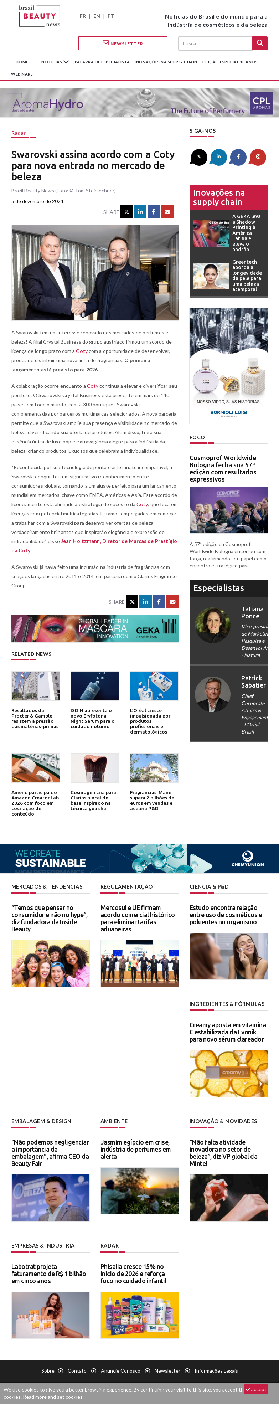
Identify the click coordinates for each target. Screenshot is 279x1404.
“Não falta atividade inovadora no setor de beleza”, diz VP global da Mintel (224, 1152)
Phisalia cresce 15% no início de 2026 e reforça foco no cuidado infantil (133, 1273)
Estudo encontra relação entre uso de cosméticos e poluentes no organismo (226, 914)
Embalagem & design (41, 1121)
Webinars (22, 74)
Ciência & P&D (209, 887)
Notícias (52, 62)
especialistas (218, 587)
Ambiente (114, 1121)
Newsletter (123, 43)
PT (111, 16)
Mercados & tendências (47, 887)
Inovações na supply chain (166, 62)
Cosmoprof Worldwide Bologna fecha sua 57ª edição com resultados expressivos (223, 468)
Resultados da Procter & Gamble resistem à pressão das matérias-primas (34, 718)
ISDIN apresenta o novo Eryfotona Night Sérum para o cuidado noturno (95, 718)
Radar (18, 133)
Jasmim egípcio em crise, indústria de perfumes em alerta (135, 1148)
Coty (81, 351)
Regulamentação (126, 887)
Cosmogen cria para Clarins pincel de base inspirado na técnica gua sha (93, 800)
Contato (77, 1370)
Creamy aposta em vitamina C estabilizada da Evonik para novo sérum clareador (228, 1031)
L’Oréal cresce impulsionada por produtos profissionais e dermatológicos (149, 720)
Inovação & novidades (223, 1121)
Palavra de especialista (102, 62)
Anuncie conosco (120, 1370)
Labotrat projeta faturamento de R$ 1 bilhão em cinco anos (48, 1273)
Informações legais (216, 1370)
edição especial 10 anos (230, 62)
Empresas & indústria (42, 1245)
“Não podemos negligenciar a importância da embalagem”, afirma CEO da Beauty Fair (50, 1152)
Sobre (48, 1370)
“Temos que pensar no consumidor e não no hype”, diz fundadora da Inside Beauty (49, 918)
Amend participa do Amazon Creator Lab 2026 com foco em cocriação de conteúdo (34, 802)
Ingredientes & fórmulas (227, 1004)
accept (256, 1389)
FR (83, 16)
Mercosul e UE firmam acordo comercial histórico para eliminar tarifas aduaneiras (137, 918)
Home (22, 62)
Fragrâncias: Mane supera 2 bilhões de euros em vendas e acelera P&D (151, 800)
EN (96, 16)
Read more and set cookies (53, 1397)
